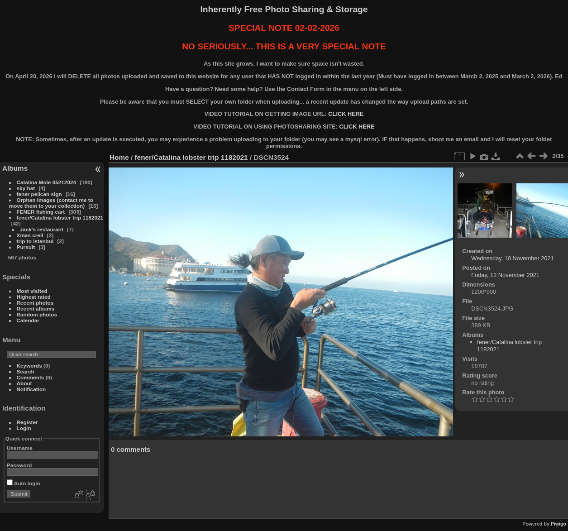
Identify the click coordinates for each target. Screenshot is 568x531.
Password (19, 465)
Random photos (37, 314)
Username (20, 448)
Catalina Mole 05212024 (46, 182)
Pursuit (26, 247)
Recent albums (36, 308)
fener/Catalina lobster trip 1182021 (60, 217)
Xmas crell (30, 235)
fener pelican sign (39, 194)
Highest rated (34, 297)
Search (25, 371)
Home (119, 157)
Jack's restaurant (41, 229)
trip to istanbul (35, 241)
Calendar (28, 320)
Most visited (32, 291)
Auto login (23, 483)
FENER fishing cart (41, 212)
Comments (30, 377)
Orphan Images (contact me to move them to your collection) (51, 203)
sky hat (26, 188)
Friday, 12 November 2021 (505, 275)
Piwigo (558, 523)
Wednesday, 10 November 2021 (512, 258)
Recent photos (35, 303)
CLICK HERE (345, 113)
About (24, 383)
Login (24, 428)
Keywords (29, 365)
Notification (31, 389)
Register (27, 422)
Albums (15, 168)
